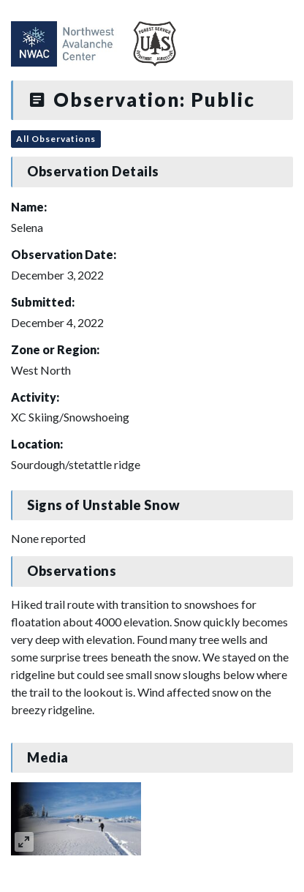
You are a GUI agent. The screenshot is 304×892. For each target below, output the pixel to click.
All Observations (56, 138)
